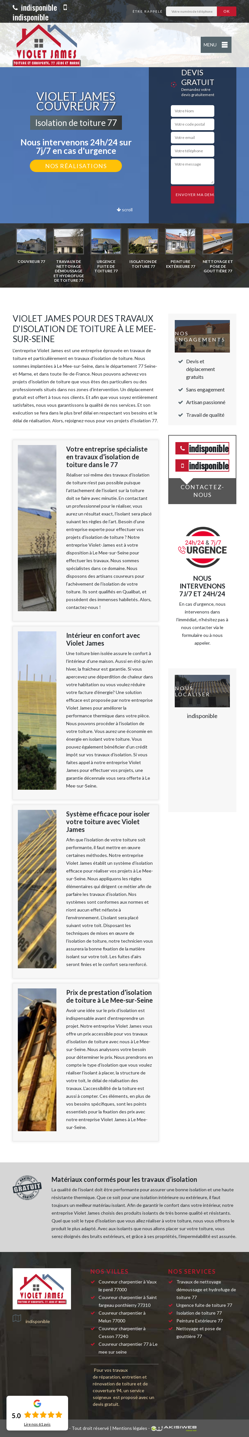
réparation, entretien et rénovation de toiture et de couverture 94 (120, 1383)
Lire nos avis (37, 1424)
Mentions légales (130, 1428)
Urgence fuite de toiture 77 (204, 1305)
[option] (31, 246)
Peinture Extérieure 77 (199, 1320)
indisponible (35, 7)
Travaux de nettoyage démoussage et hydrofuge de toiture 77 (206, 1289)
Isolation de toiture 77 (199, 1313)
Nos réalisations (76, 165)
